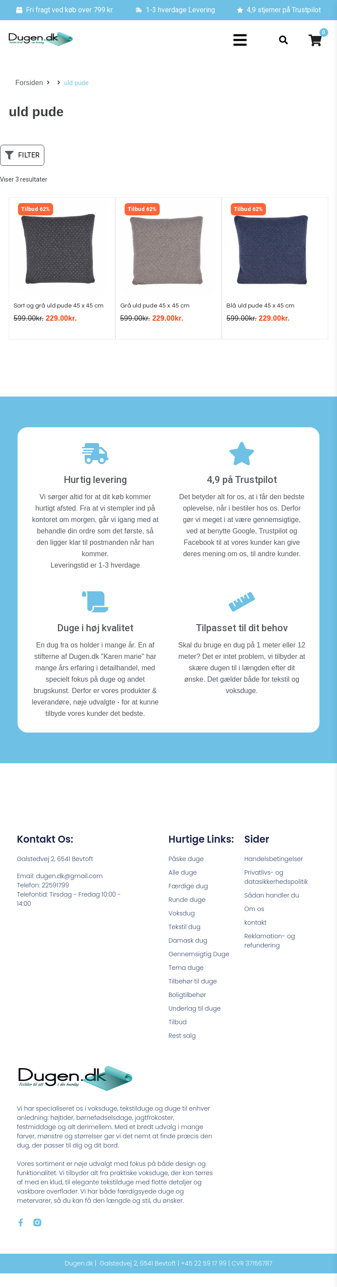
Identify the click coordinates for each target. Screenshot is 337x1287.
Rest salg (182, 1049)
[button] (240, 40)
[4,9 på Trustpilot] (242, 467)
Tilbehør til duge (192, 994)
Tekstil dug (184, 940)
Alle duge (182, 886)
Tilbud (177, 1035)
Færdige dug (188, 899)
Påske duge (186, 872)
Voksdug (181, 926)
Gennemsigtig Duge (198, 967)
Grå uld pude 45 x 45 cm (159, 309)
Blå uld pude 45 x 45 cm (264, 309)
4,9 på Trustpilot (242, 493)
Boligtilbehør (187, 1008)
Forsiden (27, 83)
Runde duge (186, 913)
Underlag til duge (194, 1022)
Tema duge (186, 981)
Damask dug (188, 954)
